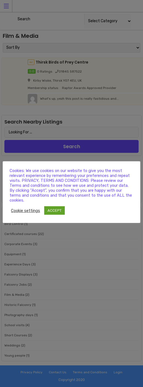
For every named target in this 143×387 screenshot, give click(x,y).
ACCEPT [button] (54, 210)
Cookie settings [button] (25, 210)
